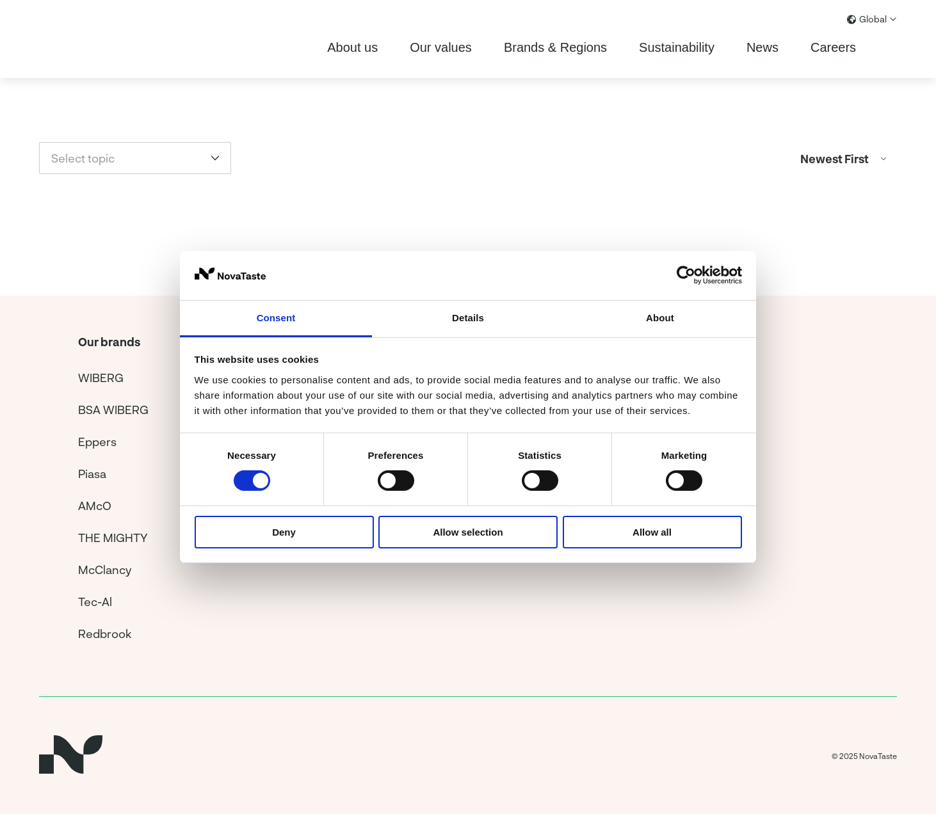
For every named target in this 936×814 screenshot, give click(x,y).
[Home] (80, 39)
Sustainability (676, 47)
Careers (833, 47)
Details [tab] (468, 317)
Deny (284, 532)
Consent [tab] (276, 317)
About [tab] (660, 317)
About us (352, 47)
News (762, 47)
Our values (441, 47)
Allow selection (468, 532)
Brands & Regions (555, 47)
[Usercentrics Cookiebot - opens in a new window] (686, 275)
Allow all (652, 532)
